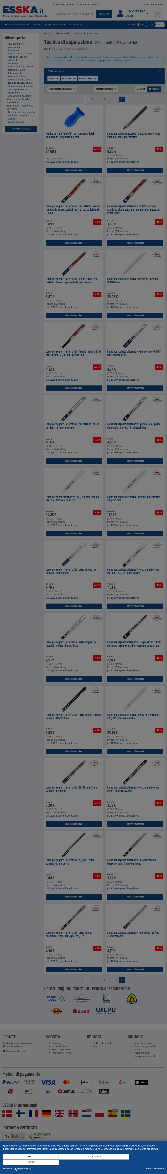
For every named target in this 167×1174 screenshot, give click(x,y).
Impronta (149, 1168)
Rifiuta (27, 1162)
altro (139, 1162)
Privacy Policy (159, 1168)
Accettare (83, 1162)
